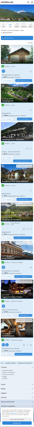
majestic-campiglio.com (23, 276)
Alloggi (5, 376)
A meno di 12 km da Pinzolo (25, 204)
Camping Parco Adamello (17, 142)
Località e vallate (8, 370)
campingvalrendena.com (23, 238)
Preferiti (5, 378)
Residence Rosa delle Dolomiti (17, 183)
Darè (12, 224)
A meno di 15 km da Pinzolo (25, 243)
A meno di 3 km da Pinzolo (25, 166)
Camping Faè (17, 102)
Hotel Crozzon (17, 338)
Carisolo (13, 185)
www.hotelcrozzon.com (24, 354)
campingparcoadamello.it (23, 161)
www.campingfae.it (25, 119)
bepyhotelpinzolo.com (24, 80)
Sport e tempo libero (9, 372)
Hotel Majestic (17, 260)
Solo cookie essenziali (17, 419)
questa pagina (13, 413)
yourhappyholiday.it (24, 199)
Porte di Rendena (15, 223)
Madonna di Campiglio (17, 262)
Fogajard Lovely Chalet (17, 299)
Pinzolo (13, 66)
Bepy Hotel (17, 64)
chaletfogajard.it (26, 315)
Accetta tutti (17, 423)
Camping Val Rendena (17, 221)
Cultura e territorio (8, 374)
